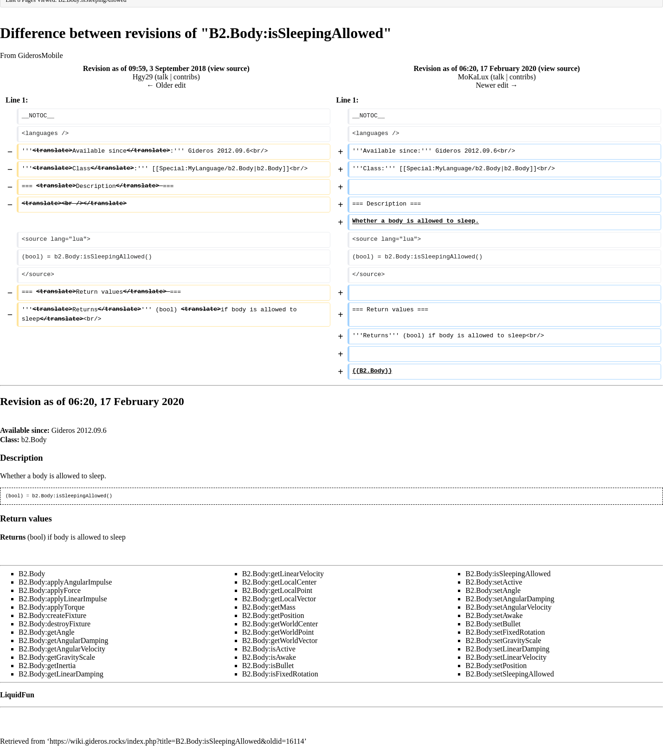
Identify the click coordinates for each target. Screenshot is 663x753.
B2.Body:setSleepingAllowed (509, 674)
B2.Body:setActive (493, 582)
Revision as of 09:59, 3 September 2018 (144, 68)
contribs (186, 77)
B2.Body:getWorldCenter (280, 624)
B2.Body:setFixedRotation (505, 632)
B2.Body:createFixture (52, 615)
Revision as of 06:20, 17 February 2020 (475, 68)
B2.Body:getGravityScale (57, 657)
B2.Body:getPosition (273, 615)
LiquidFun (17, 695)
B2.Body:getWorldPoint (278, 632)
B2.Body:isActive (269, 649)
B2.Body (32, 574)
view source (228, 68)
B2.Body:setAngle (493, 590)
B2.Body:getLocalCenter (279, 582)
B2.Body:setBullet (493, 624)
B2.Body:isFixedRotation (280, 674)
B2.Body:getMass (269, 607)
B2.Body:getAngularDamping (63, 640)
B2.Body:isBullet (268, 665)
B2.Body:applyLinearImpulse (63, 599)
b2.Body (34, 440)
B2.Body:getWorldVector (280, 640)
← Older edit (166, 85)
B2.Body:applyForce (50, 590)
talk (162, 77)
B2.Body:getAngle (46, 632)
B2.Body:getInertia (47, 665)
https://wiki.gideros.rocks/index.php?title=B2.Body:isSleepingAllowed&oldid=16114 (177, 741)
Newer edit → (497, 85)
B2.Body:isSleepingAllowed (508, 574)
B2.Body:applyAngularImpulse (65, 582)
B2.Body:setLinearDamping (507, 649)
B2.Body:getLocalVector (279, 599)
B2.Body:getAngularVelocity (62, 649)
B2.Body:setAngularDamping (509, 599)
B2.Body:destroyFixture (54, 624)
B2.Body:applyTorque (51, 607)
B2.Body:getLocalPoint (277, 590)
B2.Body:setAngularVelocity (508, 607)
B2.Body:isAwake (269, 657)
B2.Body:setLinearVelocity (506, 657)
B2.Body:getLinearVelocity (283, 574)
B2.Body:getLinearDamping (61, 674)
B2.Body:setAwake (493, 615)
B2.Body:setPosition (496, 665)
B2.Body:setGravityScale (503, 640)
